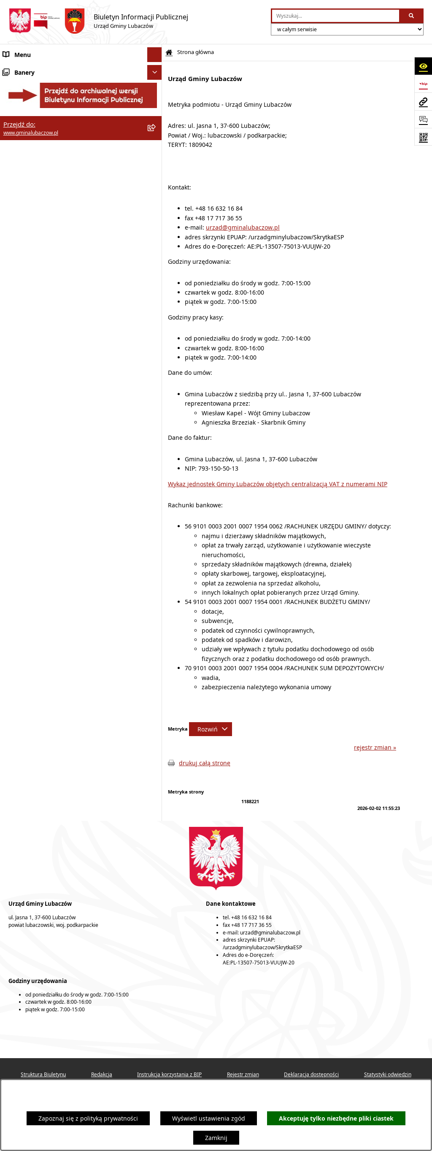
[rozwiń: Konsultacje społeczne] (156, 278)
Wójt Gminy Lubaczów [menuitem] (34, 118)
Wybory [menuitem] (13, 293)
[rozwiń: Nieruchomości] (156, 249)
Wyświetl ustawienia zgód (208, 1118)
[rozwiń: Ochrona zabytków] (156, 219)
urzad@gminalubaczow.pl (243, 227)
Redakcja (101, 1074)
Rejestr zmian (243, 1074)
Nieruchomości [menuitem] (24, 249)
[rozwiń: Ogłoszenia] (156, 263)
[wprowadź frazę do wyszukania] (335, 15)
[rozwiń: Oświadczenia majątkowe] (156, 160)
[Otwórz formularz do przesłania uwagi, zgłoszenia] (423, 119)
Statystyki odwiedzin (387, 1074)
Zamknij (216, 1138)
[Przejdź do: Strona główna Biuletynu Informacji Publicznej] (169, 52)
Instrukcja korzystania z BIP (169, 1074)
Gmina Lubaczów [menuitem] (27, 76)
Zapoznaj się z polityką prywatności (88, 1118)
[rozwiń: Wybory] (156, 293)
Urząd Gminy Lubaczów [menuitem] (36, 139)
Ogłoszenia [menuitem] (19, 264)
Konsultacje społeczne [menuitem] (34, 278)
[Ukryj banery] (154, 310)
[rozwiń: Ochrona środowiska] (156, 204)
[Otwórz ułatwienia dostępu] (423, 66)
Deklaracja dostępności (311, 1074)
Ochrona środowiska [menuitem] (32, 204)
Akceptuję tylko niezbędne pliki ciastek (336, 1118)
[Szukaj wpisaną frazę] (412, 15)
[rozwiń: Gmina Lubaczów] (156, 76)
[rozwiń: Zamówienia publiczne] (156, 234)
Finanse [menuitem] (14, 175)
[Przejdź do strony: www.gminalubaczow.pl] (423, 101)
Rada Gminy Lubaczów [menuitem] (35, 97)
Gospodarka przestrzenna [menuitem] (39, 190)
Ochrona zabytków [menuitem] (29, 219)
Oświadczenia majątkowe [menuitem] (38, 160)
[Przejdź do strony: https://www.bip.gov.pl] (423, 83)
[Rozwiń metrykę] (210, 729)
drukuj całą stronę (204, 763)
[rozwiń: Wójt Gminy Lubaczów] (156, 118)
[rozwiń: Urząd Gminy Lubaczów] (156, 139)
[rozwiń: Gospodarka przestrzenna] (156, 190)
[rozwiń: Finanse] (156, 175)
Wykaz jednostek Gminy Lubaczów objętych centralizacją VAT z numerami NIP (277, 484)
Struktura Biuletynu (43, 1074)
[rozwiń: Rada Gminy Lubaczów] (156, 97)
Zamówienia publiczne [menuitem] (35, 234)
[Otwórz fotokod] (423, 137)
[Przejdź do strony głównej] (98, 21)
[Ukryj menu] (154, 54)
